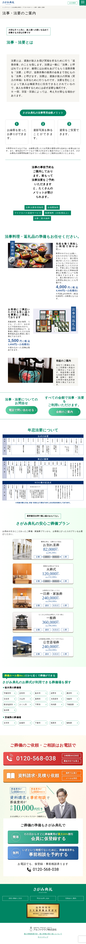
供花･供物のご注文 (15, 898)
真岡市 (38, 699)
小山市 (22, 699)
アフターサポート (27, 7)
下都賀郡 (70, 704)
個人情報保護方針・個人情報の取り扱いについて (43, 934)
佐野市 (53, 693)
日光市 (6, 699)
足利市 (22, 693)
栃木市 (38, 693)
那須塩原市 (8, 704)
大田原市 (54, 699)
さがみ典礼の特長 (16, 7)
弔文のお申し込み (43, 898)
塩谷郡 (6, 710)
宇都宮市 (7, 693)
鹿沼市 (69, 693)
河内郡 (53, 704)
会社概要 (72, 3)
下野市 (38, 704)
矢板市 (69, 699)
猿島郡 (69, 723)
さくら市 (23, 704)
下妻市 (38, 723)
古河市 (6, 723)
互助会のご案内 (70, 898)
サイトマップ (43, 937)
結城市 (22, 723)
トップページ (5, 7)
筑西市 (53, 723)
